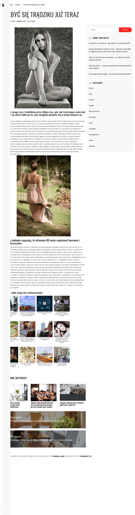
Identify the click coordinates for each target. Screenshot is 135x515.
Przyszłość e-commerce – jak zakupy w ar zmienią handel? (115, 44)
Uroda (10, 52)
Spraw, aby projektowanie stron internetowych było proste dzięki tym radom (64, 455)
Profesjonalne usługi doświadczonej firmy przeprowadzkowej (42, 453)
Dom (9, 25)
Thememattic (117, 511)
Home (10, 15)
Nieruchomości (105, 119)
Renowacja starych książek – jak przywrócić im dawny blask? (115, 80)
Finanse (11, 29)
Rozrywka (12, 39)
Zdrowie (11, 57)
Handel (11, 34)
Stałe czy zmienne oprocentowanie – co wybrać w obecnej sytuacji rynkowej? (114, 63)
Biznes (10, 20)
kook (65, 21)
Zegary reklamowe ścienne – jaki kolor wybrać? (86, 453)
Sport (10, 43)
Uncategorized (105, 142)
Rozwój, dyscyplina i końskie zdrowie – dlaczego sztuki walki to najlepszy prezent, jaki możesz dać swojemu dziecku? (114, 54)
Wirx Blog (17, 5)
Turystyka (12, 48)
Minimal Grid (90, 511)
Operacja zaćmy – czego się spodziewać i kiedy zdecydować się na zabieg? (114, 72)
